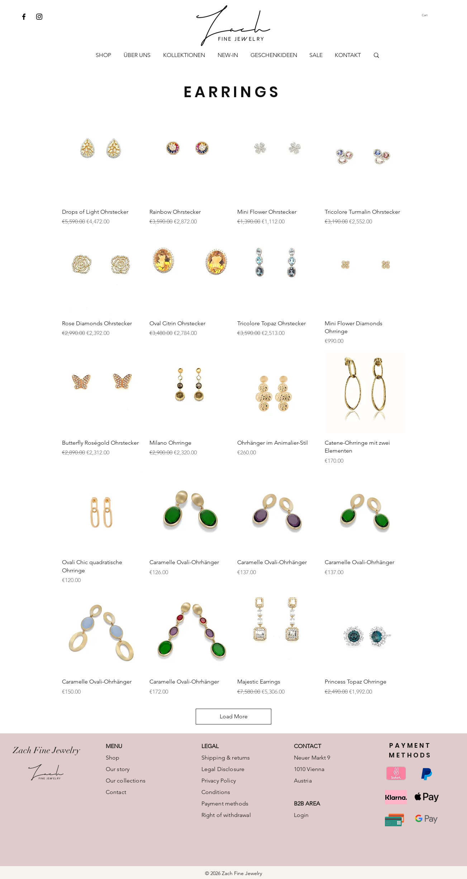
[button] (431, 15)
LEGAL (210, 746)
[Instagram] (39, 17)
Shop (113, 757)
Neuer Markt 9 (312, 757)
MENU (114, 746)
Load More (234, 716)
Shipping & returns (225, 757)
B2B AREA (307, 803)
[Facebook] (24, 17)
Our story (117, 769)
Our (110, 780)
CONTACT (307, 746)
